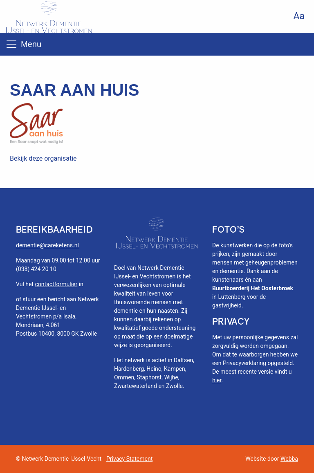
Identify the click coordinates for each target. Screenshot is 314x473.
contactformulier (56, 284)
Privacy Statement (129, 458)
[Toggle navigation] (11, 44)
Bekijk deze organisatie (43, 158)
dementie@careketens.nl (47, 245)
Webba (289, 458)
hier (216, 380)
